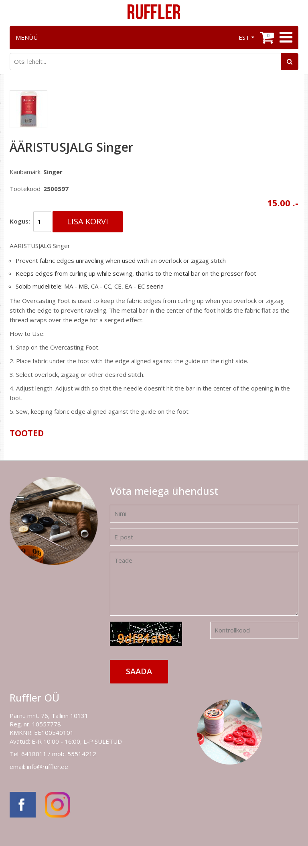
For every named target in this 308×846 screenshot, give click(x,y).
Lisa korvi (87, 221)
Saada (139, 671)
